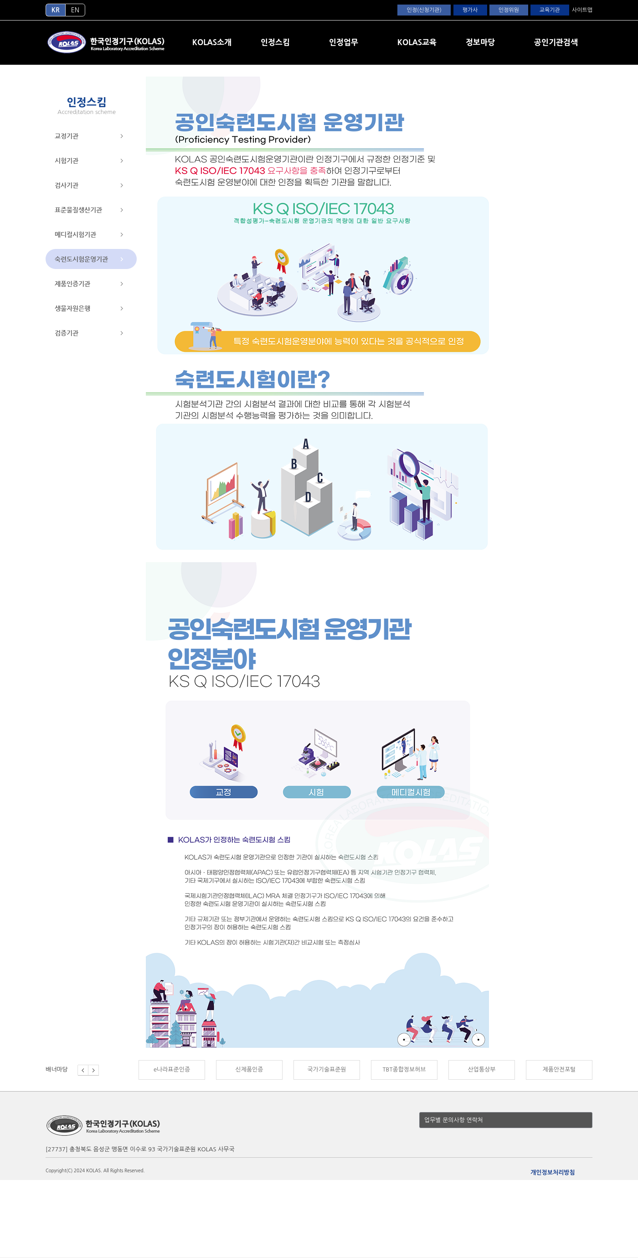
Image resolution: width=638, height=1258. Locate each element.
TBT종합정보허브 (404, 1069)
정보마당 (480, 42)
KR (55, 10)
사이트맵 (582, 10)
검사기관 (66, 185)
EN (75, 10)
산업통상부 (482, 1069)
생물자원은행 (72, 308)
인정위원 (509, 10)
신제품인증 (249, 1069)
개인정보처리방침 (552, 1172)
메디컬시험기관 (75, 234)
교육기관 (550, 10)
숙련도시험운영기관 (81, 259)
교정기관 (66, 136)
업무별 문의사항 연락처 (453, 1120)
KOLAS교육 (417, 42)
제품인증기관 (72, 283)
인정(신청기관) (423, 10)
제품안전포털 (559, 1069)
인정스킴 (275, 42)
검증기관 (66, 333)
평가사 (470, 10)
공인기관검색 (556, 42)
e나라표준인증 (172, 1069)
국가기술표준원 (326, 1069)
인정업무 (343, 42)
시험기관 (66, 160)
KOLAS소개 (212, 42)
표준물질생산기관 (78, 209)
